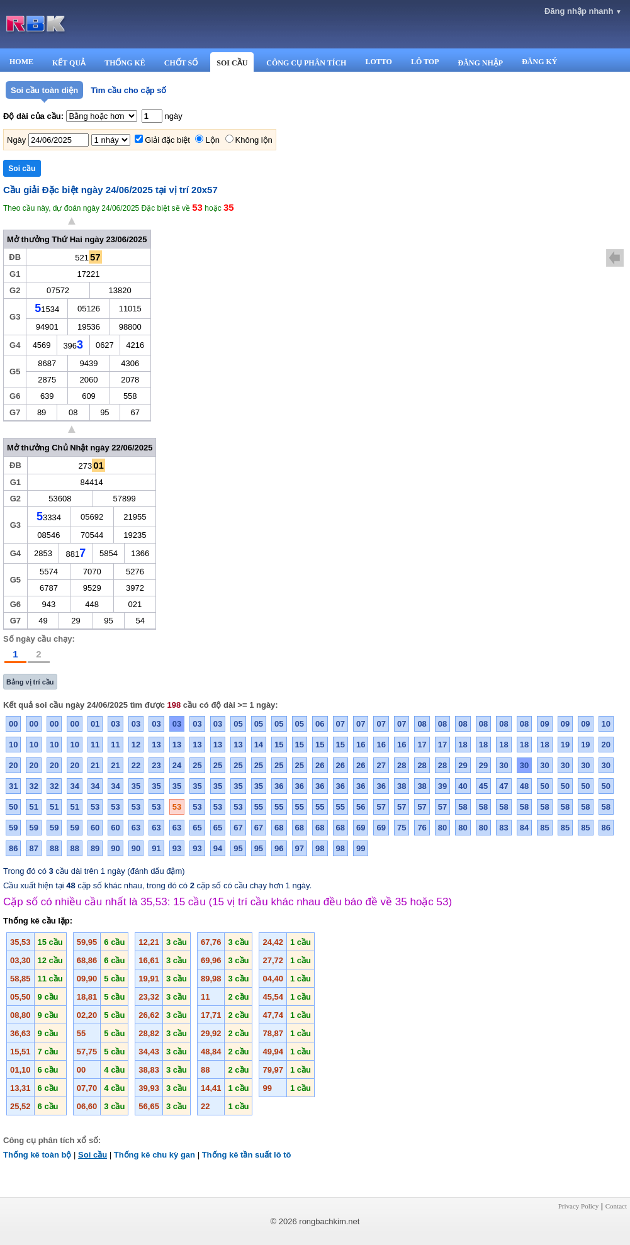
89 (95, 848)
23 (156, 765)
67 (237, 827)
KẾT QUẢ (69, 63)
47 (503, 786)
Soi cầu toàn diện (44, 90)
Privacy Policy (578, 1206)
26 (319, 765)
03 (115, 724)
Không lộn (254, 140)
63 (136, 827)
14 (258, 744)
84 (524, 827)
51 (33, 807)
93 (176, 848)
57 (380, 807)
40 (462, 786)
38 (401, 786)
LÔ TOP (425, 61)
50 (544, 786)
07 (340, 724)
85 (544, 827)
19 (565, 744)
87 (33, 848)
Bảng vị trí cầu (30, 682)
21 (95, 765)
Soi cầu (92, 1154)
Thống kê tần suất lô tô (246, 1154)
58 (462, 807)
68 (278, 827)
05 (237, 724)
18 (462, 744)
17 (421, 744)
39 (442, 786)
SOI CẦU (232, 63)
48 (524, 786)
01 (95, 724)
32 (33, 786)
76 (421, 827)
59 (13, 827)
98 (319, 848)
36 (278, 786)
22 (136, 765)
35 (136, 786)
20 (606, 744)
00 (13, 724)
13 (156, 744)
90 (115, 848)
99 (360, 848)
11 (95, 744)
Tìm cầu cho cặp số (128, 90)
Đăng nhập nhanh (583, 11)
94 (217, 848)
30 (503, 765)
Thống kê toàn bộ (37, 1154)
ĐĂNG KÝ (539, 61)
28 (401, 765)
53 (95, 807)
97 (299, 848)
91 (156, 848)
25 (197, 765)
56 (360, 807)
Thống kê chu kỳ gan (154, 1154)
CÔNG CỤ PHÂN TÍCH (306, 63)
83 (503, 827)
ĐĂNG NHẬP (480, 63)
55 (258, 807)
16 (360, 744)
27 (380, 765)
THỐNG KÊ (124, 63)
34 (74, 786)
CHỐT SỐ (181, 63)
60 (95, 827)
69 (360, 827)
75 (401, 827)
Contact (616, 1206)
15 (278, 744)
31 (13, 786)
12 (136, 744)
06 (319, 724)
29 (462, 765)
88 (54, 848)
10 (606, 724)
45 (483, 786)
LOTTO (378, 61)
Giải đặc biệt (167, 140)
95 (237, 848)
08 (421, 724)
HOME (21, 61)
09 (544, 724)
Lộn (212, 140)
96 (278, 848)
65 (197, 827)
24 (176, 765)
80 (442, 827)
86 (606, 827)
